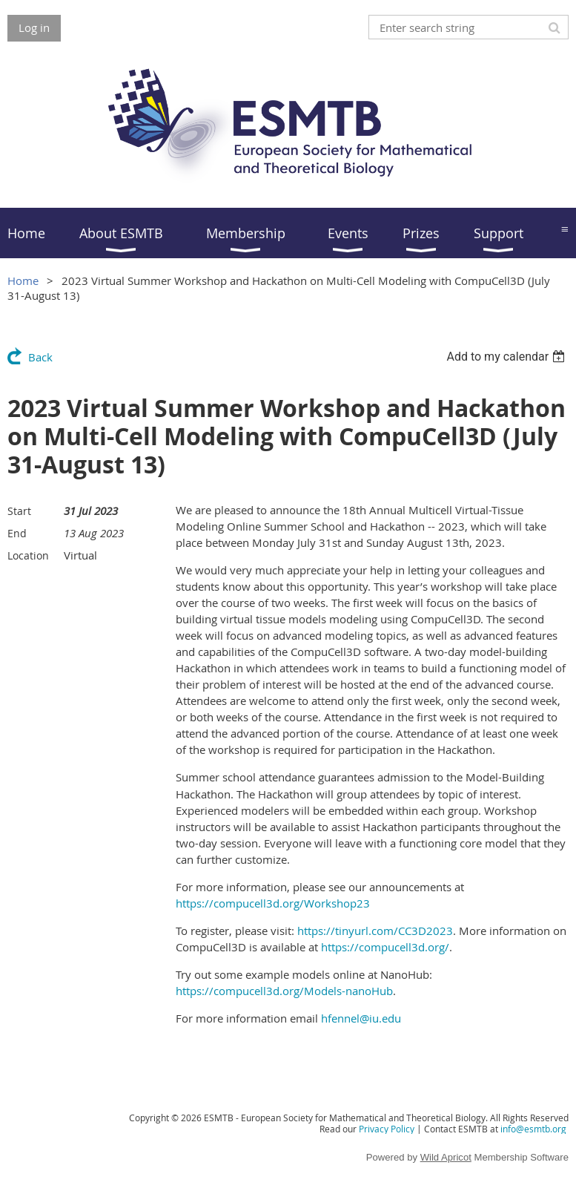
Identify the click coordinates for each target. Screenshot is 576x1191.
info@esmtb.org (533, 1129)
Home (23, 280)
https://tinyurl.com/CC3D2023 (375, 930)
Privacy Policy (386, 1129)
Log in (34, 27)
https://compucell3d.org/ (385, 946)
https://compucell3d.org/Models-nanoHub (284, 990)
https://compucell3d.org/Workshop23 (273, 903)
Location (28, 555)
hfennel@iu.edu (361, 1018)
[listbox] (507, 356)
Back (40, 357)
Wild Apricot (445, 1157)
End (17, 533)
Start (19, 511)
